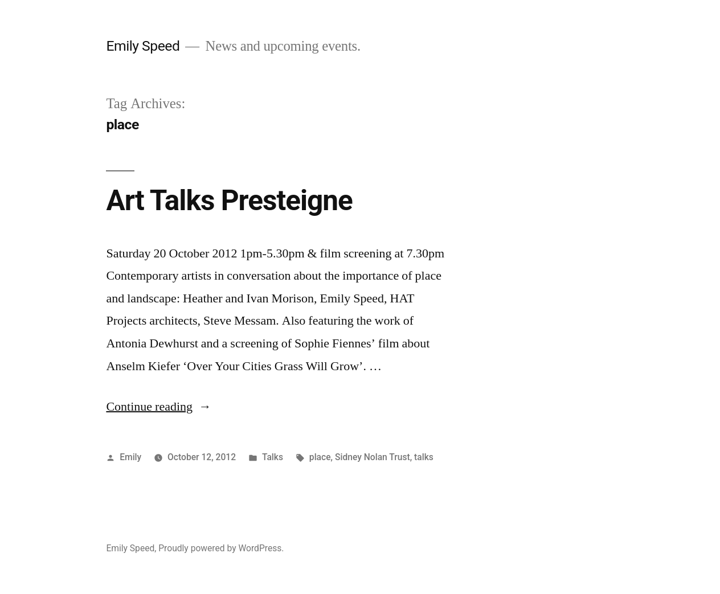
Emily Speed (142, 46)
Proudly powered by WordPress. (221, 548)
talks (423, 457)
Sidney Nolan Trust (372, 457)
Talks (272, 457)
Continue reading (158, 407)
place (320, 457)
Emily (130, 457)
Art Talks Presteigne (229, 200)
